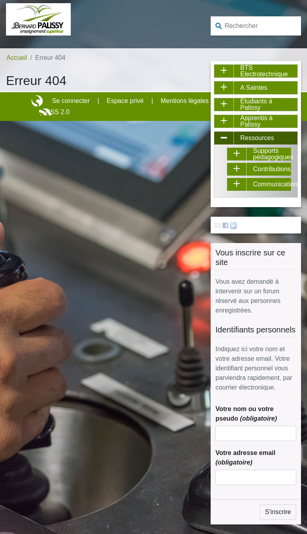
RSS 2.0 (58, 112)
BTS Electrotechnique (264, 71)
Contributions (272, 169)
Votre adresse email (245, 457)
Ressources (257, 137)
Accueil (16, 57)
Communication (272, 184)
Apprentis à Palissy (256, 121)
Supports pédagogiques (272, 154)
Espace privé (125, 100)
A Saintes (253, 87)
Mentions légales (185, 100)
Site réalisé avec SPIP (38, 101)
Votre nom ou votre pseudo (246, 413)
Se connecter (71, 100)
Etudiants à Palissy (256, 104)
